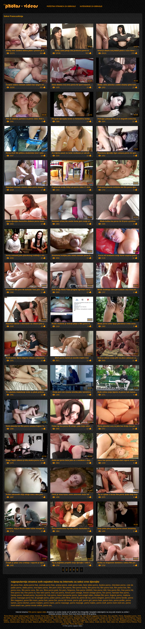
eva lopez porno (41, 587)
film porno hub (106, 587)
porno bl (75, 598)
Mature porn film (39, 622)
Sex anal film (113, 616)
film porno (67, 587)
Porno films (45, 616)
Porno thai (78, 616)
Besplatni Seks (79, 618)
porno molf (101, 603)
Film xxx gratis (118, 618)
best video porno (90, 585)
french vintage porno (92, 593)
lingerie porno (116, 595)
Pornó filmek (9, 616)
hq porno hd (41, 595)
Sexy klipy (68, 622)
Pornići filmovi (130, 618)
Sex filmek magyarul (90, 616)
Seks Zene (67, 620)
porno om (47, 605)
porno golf (77, 600)
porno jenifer (119, 600)
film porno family (79, 587)
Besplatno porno (130, 616)
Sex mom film (114, 620)
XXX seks (59, 622)
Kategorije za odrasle (91, 6)
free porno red (17, 593)
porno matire (89, 603)
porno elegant (98, 598)
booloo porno (105, 585)
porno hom (108, 600)
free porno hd (127, 590)
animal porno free (47, 585)
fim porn (62, 590)
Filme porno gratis (93, 618)
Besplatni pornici (126, 620)
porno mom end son (116, 603)
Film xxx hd (103, 620)
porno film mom (30, 600)
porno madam (36, 603)
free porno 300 (99, 590)
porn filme (66, 598)
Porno (121, 616)
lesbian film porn (101, 595)
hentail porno (28, 595)
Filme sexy (25, 620)
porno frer (53, 600)
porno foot (43, 600)
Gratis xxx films (106, 618)
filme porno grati (51, 590)
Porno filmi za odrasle (35, 618)
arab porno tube (75, 585)
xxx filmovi (59, 618)
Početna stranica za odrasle (61, 6)
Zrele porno (68, 618)
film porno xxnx (28, 590)
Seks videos (89, 622)
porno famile (121, 598)
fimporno (71, 590)
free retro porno (43, 593)
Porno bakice (93, 620)
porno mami (49, 603)
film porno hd (93, 587)
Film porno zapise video (37, 612)
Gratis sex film (100, 622)
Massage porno (46, 620)
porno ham (97, 600)
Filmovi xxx (57, 620)
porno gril (87, 600)
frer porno (106, 593)
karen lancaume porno (67, 595)
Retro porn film (78, 622)
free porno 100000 (84, 590)
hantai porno (16, 595)
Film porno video (10, 5)
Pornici (37, 616)
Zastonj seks (15, 622)
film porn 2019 (55, 587)
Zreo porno (50, 622)
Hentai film (22, 618)
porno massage (62, 603)
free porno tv (30, 593)
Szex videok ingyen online (24, 616)
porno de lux (85, 598)
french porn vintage (73, 593)
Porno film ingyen (76, 624)
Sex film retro (15, 620)
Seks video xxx (112, 622)
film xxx (39, 590)
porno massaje (76, 603)
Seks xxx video (26, 622)
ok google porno (42, 598)
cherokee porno (118, 585)
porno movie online (33, 605)
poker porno (55, 598)
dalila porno (28, 587)
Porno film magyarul (79, 620)
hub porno (51, 595)
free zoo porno (57, 593)
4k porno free (17, 585)
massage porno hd (25, 598)
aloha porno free (31, 585)
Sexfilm (14, 618)
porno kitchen (23, 603)
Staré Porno (34, 620)
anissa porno (61, 585)
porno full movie (65, 600)
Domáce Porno (67, 616)
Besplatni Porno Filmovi (128, 622)
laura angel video (85, 595)
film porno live (120, 587)
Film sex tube (56, 616)
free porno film (113, 590)
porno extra (110, 598)
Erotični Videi (49, 618)
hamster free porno (120, 593)
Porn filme (103, 616)
